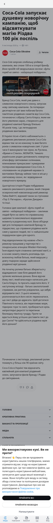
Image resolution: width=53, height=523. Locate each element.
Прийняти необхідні (26, 504)
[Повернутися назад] (4, 4)
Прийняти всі (26, 498)
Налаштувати (26, 511)
